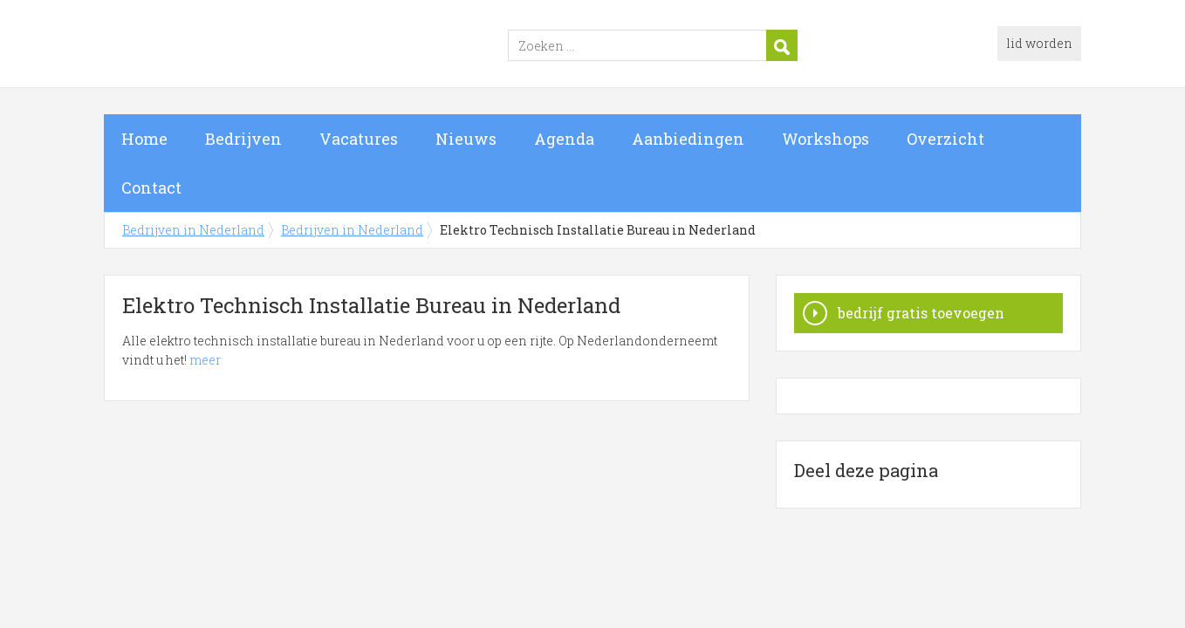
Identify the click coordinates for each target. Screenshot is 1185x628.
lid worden (1039, 43)
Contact (151, 187)
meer (205, 360)
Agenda (564, 138)
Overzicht (945, 138)
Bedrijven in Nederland (322, 46)
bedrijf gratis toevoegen (921, 313)
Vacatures (358, 138)
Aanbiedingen (688, 138)
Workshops (825, 138)
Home (144, 138)
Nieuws (466, 138)
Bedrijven (243, 138)
